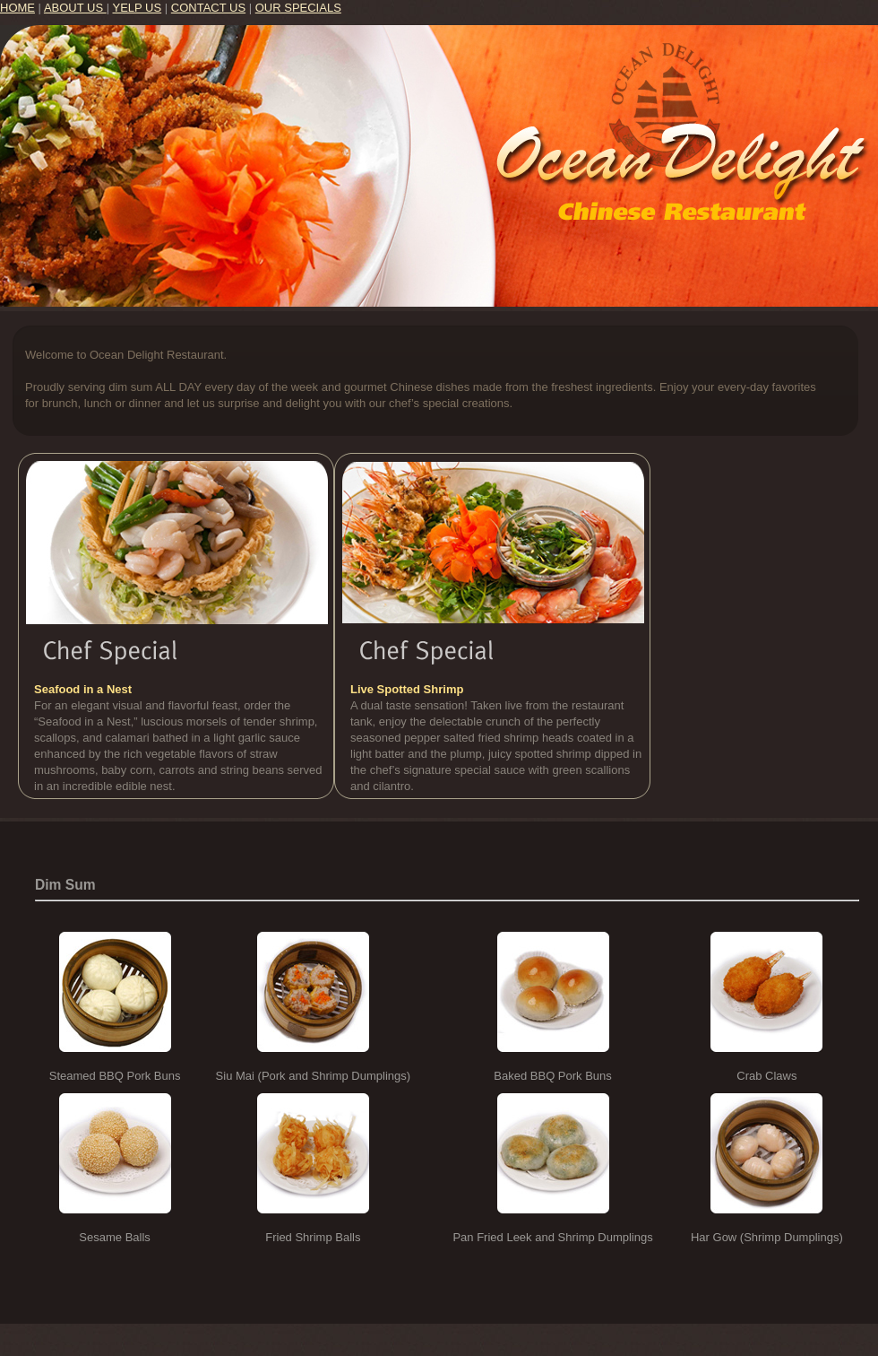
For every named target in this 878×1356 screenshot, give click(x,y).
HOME (17, 7)
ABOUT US (75, 7)
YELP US (137, 7)
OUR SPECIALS (298, 7)
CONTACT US (208, 7)
